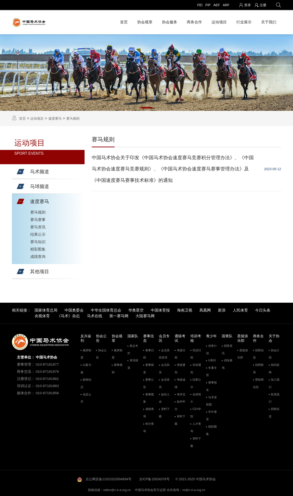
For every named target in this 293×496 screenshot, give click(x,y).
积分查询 (148, 426)
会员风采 (164, 368)
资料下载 (164, 412)
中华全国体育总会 (106, 309)
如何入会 (164, 397)
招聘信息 (274, 412)
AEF (216, 5)
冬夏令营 (211, 370)
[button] (20, 171)
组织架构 (274, 368)
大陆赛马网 (145, 315)
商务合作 (194, 21)
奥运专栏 (132, 348)
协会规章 (144, 21)
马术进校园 (211, 400)
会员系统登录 (164, 353)
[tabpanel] (146, 72)
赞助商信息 (258, 382)
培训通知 (195, 368)
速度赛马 (55, 117)
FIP (208, 5)
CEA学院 (195, 412)
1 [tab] (146, 106)
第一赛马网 (118, 315)
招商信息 (258, 353)
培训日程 (195, 353)
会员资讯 (164, 382)
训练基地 (227, 363)
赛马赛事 (37, 219)
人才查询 (195, 426)
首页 (124, 21)
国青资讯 (227, 348)
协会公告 (101, 353)
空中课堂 (211, 414)
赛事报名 (211, 385)
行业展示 (244, 21)
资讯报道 (132, 363)
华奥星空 (136, 309)
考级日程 (180, 353)
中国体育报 (160, 309)
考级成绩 (180, 382)
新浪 (222, 309)
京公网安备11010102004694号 (108, 478)
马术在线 (94, 315)
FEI (199, 5)
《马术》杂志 (68, 315)
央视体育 (42, 315)
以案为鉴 (86, 368)
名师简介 (195, 397)
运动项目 (219, 21)
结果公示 (37, 233)
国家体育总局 (46, 309)
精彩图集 (37, 248)
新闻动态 (86, 382)
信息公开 (86, 397)
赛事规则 (117, 368)
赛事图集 (148, 397)
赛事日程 (148, 353)
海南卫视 (184, 309)
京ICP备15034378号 (154, 478)
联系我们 (274, 397)
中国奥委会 (74, 309)
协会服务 (169, 21)
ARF (226, 5)
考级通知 (180, 368)
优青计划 (211, 348)
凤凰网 (205, 309)
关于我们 (268, 21)
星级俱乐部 (242, 353)
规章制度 (86, 353)
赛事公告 (148, 382)
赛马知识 (37, 241)
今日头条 (262, 309)
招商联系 (258, 368)
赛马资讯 (37, 226)
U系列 (212, 359)
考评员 (181, 393)
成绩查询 (37, 256)
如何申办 (180, 404)
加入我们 (274, 382)
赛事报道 (148, 368)
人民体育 (240, 309)
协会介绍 (274, 353)
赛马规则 (73, 117)
